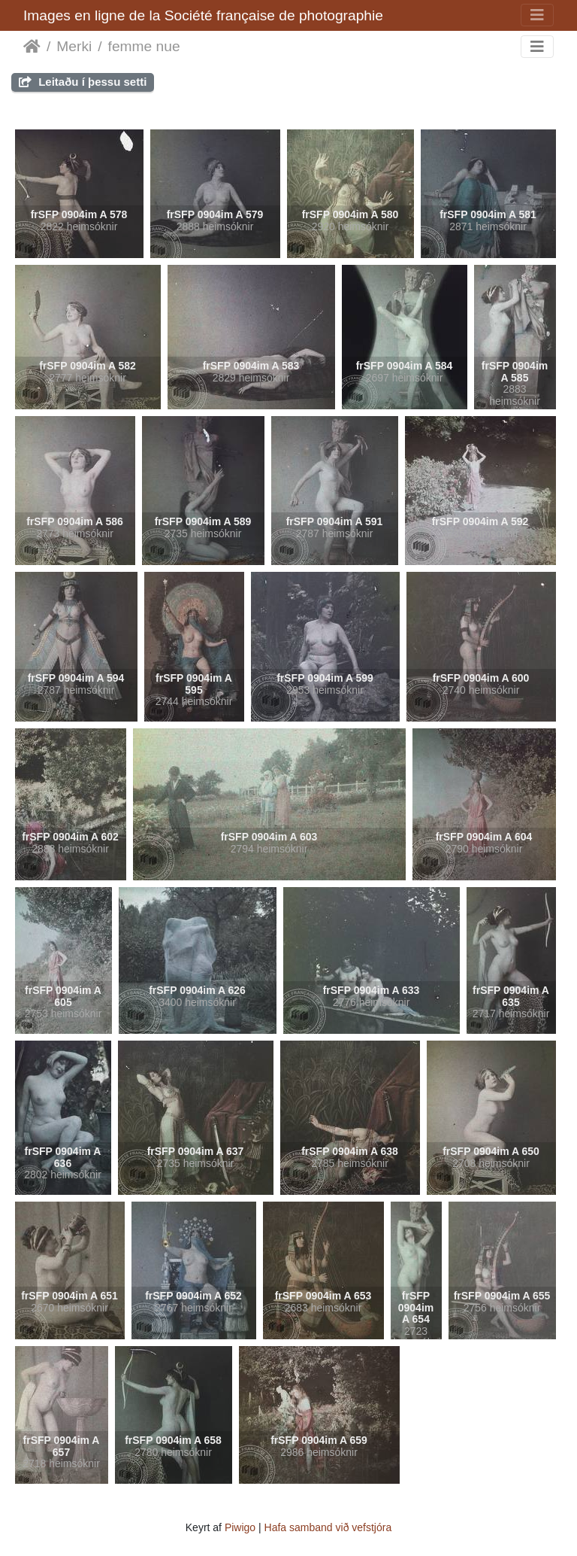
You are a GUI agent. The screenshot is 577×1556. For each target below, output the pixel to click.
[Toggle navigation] (537, 15)
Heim (32, 46)
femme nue (144, 46)
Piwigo (240, 1527)
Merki (74, 46)
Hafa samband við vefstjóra (328, 1527)
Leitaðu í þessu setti (83, 81)
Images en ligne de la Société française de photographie (203, 15)
